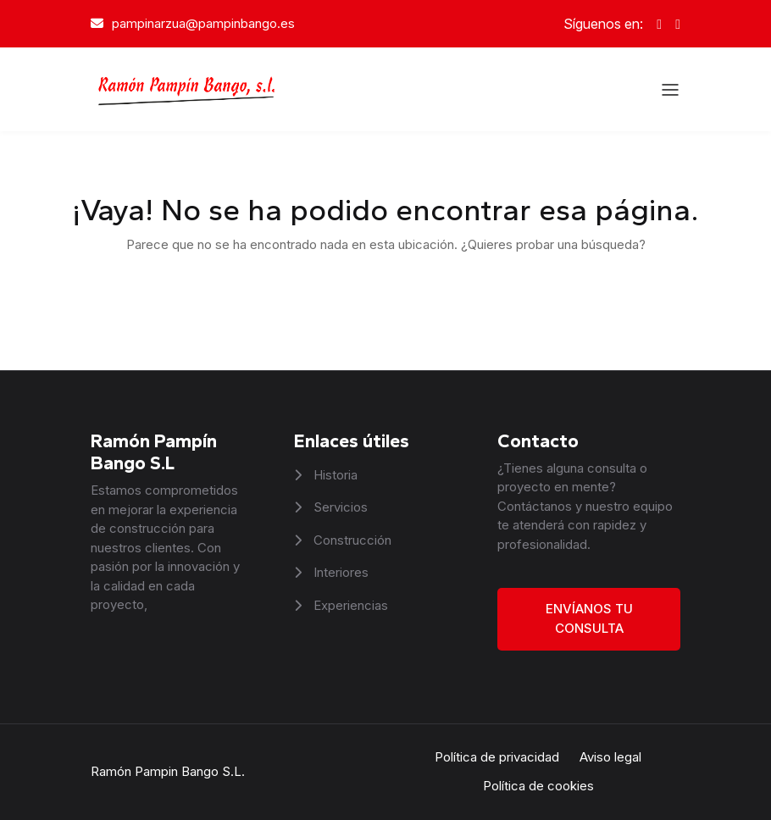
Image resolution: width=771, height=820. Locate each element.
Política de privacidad (497, 757)
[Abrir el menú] (670, 90)
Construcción (350, 540)
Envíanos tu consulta (589, 618)
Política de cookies (538, 786)
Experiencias (349, 605)
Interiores (339, 572)
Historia (334, 475)
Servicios (339, 507)
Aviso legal (610, 757)
